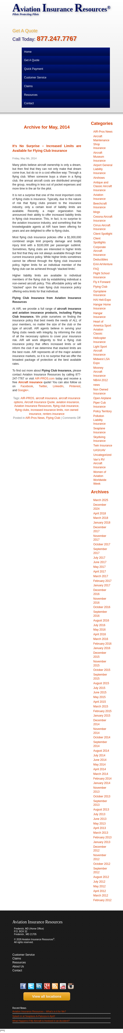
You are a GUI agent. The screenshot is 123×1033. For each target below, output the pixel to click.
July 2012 (99, 881)
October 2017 (101, 544)
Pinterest (74, 386)
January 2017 (101, 585)
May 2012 (99, 886)
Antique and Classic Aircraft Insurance (102, 186)
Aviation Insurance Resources (32, 406)
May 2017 (99, 567)
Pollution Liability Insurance (99, 420)
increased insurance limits (47, 410)
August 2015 (101, 683)
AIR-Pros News (35, 418)
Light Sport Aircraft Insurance (100, 350)
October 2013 (101, 796)
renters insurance (54, 414)
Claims (16, 958)
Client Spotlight (102, 233)
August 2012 (101, 877)
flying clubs (22, 410)
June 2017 (99, 562)
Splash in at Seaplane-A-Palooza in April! (33, 1016)
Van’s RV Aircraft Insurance (99, 463)
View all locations (45, 996)
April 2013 (99, 828)
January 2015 (101, 715)
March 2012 (100, 895)
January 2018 (101, 522)
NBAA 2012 (100, 380)
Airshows (99, 177)
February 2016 (102, 643)
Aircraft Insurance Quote (39, 402)
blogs (96, 212)
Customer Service (23, 954)
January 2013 (101, 842)
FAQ (96, 269)
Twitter (43, 386)
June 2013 (99, 819)
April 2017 (99, 571)
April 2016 (99, 634)
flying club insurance (66, 406)
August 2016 (101, 620)
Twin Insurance (102, 445)
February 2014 (102, 778)
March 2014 (100, 774)
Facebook (27, 386)
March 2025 (100, 500)
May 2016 (99, 629)
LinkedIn (58, 386)
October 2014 (101, 737)
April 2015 (99, 701)
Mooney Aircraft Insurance (99, 371)
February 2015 (102, 711)
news (96, 384)
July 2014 (99, 755)
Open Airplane (102, 398)
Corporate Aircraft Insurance (99, 251)
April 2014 (99, 769)
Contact (17, 970)
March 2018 (100, 518)
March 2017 (100, 576)
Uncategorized (102, 455)
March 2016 (100, 639)
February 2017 (102, 581)
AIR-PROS (27, 398)
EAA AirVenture (102, 264)
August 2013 (101, 809)
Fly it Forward (101, 282)
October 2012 (101, 864)
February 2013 (102, 837)
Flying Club (53, 418)
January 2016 (101, 648)
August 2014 (101, 750)
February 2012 (102, 900)
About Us (18, 966)
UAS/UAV (99, 450)
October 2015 (101, 670)
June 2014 (99, 760)
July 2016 (99, 625)
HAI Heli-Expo (102, 299)
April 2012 (99, 891)
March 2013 (100, 832)
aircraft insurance (46, 398)
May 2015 (99, 697)
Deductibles (100, 259)
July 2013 (99, 814)
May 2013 (99, 823)
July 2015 (99, 688)
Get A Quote (25, 30)
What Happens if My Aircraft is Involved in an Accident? (41, 1021)
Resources (19, 962)
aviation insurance (67, 402)
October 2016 (101, 607)
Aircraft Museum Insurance (99, 156)
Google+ (23, 390)
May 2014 (99, 764)
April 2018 (99, 513)
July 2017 (99, 557)
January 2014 (101, 783)
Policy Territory (102, 411)
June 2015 (99, 692)
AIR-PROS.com (44, 378)
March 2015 (100, 706)
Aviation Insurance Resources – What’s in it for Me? (39, 1011)
